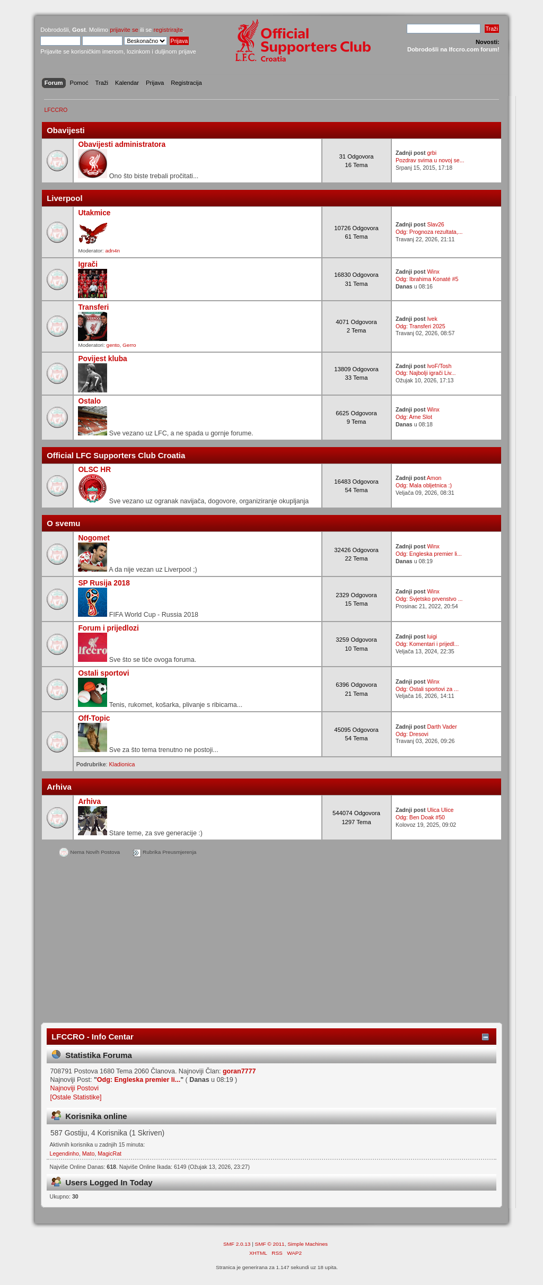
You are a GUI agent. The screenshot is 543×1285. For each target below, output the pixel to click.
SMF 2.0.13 (237, 1244)
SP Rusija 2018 (103, 583)
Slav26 (435, 224)
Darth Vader (442, 726)
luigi (432, 636)
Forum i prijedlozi (108, 628)
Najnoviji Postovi (74, 1088)
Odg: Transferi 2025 (420, 326)
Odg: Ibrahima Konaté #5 (427, 279)
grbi (431, 153)
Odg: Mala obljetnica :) (424, 485)
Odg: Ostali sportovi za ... (427, 689)
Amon (434, 478)
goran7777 (239, 1071)
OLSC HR (94, 470)
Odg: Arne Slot (414, 417)
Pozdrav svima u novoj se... (430, 160)
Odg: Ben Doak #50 (420, 817)
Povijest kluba (102, 359)
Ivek (432, 319)
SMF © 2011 (270, 1244)
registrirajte (168, 30)
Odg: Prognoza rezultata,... (429, 232)
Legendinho (64, 1153)
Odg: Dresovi (412, 734)
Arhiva (89, 802)
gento (113, 345)
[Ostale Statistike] (75, 1097)
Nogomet (93, 538)
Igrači (88, 264)
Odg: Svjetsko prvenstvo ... (429, 599)
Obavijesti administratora (121, 144)
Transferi (93, 307)
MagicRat (109, 1153)
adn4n (112, 250)
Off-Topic (94, 718)
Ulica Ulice (440, 810)
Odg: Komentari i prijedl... (427, 644)
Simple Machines (307, 1244)
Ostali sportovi (103, 673)
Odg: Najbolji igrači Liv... (426, 373)
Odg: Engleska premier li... (429, 553)
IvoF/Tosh (439, 366)
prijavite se (124, 30)
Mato (88, 1153)
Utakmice (94, 213)
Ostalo (89, 401)
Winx (433, 271)
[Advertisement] (271, 942)
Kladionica (122, 764)
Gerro (129, 345)
